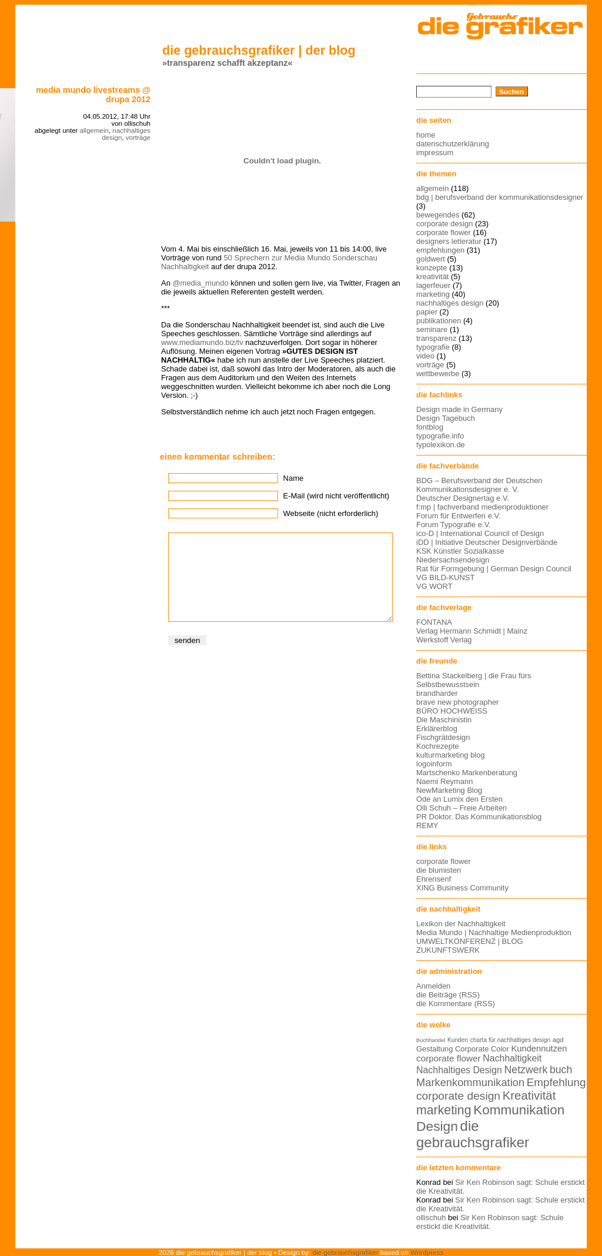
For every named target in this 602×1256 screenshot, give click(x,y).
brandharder (437, 693)
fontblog (429, 427)
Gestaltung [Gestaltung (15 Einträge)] (434, 1048)
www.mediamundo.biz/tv (202, 342)
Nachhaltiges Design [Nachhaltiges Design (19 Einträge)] (459, 1070)
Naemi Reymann (444, 781)
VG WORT (434, 586)
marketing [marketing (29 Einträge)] (443, 1110)
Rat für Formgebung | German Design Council (493, 568)
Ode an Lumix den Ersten (459, 799)
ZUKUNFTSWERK (448, 950)
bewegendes (437, 214)
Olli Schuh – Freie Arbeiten (461, 807)
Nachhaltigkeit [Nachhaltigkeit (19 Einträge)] (512, 1058)
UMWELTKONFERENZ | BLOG (469, 941)
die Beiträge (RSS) (448, 994)
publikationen (438, 320)
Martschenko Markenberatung (466, 772)
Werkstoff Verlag (444, 639)
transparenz (436, 338)
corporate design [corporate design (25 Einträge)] (458, 1096)
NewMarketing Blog (449, 790)
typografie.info (440, 435)
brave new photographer (457, 702)
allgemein (94, 130)
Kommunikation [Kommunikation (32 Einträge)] (518, 1110)
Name (293, 478)
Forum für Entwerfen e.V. (458, 515)
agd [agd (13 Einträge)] (558, 1039)
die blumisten (438, 870)
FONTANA (434, 622)
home (425, 134)
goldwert (430, 258)
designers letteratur (448, 241)
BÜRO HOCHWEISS (451, 710)
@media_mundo (200, 283)
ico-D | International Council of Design (480, 533)
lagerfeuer (433, 285)
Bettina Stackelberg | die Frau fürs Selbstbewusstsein (473, 680)
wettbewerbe (437, 373)
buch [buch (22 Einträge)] (561, 1070)
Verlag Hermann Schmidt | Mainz (471, 631)
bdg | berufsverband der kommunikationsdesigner (499, 197)
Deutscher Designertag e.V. (462, 498)
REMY (427, 825)
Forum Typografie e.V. (453, 524)
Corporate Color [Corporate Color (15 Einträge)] (482, 1048)
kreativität (432, 276)
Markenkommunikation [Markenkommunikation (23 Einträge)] (470, 1082)
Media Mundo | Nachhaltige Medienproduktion (493, 932)
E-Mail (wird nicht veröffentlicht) (336, 495)
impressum (434, 152)
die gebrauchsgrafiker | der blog (259, 50)
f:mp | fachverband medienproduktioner (482, 507)
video (425, 355)
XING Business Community (462, 887)
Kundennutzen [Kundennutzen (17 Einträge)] (539, 1048)
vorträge (138, 137)
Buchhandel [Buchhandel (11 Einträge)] (430, 1040)
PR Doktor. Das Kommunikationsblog (478, 816)
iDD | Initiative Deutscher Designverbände (486, 542)
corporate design (444, 223)
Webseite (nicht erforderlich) (331, 513)
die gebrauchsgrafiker (346, 1252)
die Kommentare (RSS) (455, 1003)
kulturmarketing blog (450, 755)
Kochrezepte (437, 746)
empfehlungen (440, 250)
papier (426, 311)
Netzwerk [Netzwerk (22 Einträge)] (526, 1070)
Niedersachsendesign (453, 559)
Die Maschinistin (443, 719)
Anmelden (433, 986)
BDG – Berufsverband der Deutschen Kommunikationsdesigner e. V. (479, 485)
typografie (433, 347)
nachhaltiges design (450, 303)
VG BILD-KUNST (445, 577)
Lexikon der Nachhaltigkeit (461, 923)
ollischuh (431, 1217)
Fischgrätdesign (443, 737)
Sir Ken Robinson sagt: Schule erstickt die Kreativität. (490, 1222)
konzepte (431, 267)
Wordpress (426, 1252)
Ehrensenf (433, 879)
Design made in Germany (459, 409)
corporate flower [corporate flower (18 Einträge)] (448, 1058)
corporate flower (443, 232)
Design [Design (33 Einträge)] (437, 1126)
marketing (433, 294)
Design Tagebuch (445, 418)
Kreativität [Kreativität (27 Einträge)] (529, 1095)
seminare (431, 329)
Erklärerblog (436, 728)
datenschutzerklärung (452, 143)
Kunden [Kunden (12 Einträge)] (457, 1040)
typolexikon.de (440, 444)
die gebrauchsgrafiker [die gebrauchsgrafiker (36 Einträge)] (472, 1134)
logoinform (434, 763)
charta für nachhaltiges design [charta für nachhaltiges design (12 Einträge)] (510, 1040)
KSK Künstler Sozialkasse (460, 551)
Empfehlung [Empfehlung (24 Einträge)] (556, 1082)
